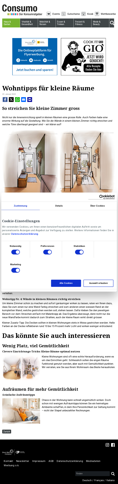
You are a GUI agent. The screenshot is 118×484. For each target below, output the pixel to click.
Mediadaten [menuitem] (93, 461)
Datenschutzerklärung (24, 234)
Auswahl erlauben (98, 283)
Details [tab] (59, 205)
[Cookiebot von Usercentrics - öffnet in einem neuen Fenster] (101, 197)
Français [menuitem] (99, 480)
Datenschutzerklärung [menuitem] (70, 461)
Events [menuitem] (56, 13)
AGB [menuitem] (51, 461)
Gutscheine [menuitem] (73, 13)
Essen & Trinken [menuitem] (61, 23)
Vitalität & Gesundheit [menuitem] (27, 23)
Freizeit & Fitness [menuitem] (80, 23)
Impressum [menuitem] (38, 461)
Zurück (6, 431)
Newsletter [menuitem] (22, 461)
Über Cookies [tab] (97, 205)
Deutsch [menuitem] (87, 480)
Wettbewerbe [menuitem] (108, 13)
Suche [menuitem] (111, 23)
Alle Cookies (66, 283)
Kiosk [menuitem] (90, 13)
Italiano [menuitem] (110, 480)
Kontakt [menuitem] (8, 461)
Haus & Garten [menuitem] (7, 23)
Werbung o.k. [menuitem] (11, 465)
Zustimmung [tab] (20, 205)
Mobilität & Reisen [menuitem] (44, 23)
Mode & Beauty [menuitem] (96, 23)
